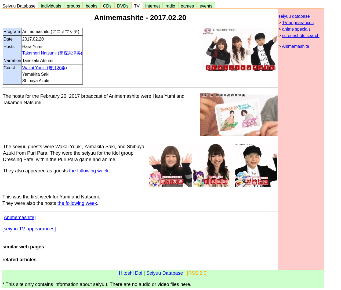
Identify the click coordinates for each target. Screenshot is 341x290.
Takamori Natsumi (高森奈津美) (52, 53)
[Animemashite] (19, 217)
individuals (51, 5)
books (91, 5)
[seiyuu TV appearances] (29, 228)
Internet (152, 5)
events (206, 5)
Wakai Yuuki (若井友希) (44, 68)
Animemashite (295, 46)
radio (170, 5)
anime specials (296, 29)
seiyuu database (294, 16)
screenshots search (301, 35)
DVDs (123, 5)
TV (137, 5)
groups (73, 5)
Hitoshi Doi (130, 273)
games (188, 5)
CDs (107, 5)
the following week (88, 170)
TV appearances (298, 22)
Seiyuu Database (20, 5)
